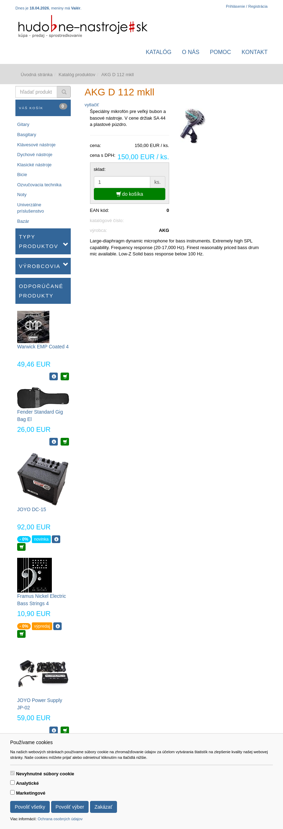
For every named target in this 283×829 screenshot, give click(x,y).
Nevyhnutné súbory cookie (45, 773)
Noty (22, 194)
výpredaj (42, 626)
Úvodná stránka (37, 74)
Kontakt (255, 52)
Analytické (27, 783)
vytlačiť (92, 104)
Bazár (23, 221)
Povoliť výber (70, 807)
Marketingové (31, 793)
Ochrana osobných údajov (59, 819)
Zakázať (103, 807)
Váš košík (43, 106)
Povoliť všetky (30, 807)
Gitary (23, 124)
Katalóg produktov (76, 74)
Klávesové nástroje (36, 144)
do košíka (129, 194)
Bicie (22, 174)
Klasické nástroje (34, 164)
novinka (41, 539)
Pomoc (220, 52)
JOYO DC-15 (31, 509)
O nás (190, 52)
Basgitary (26, 134)
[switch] (12, 773)
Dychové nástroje (34, 154)
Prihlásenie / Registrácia (247, 6)
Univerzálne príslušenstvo (30, 208)
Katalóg (158, 52)
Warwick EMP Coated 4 (43, 346)
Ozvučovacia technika (39, 184)
